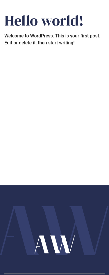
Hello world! (44, 20)
